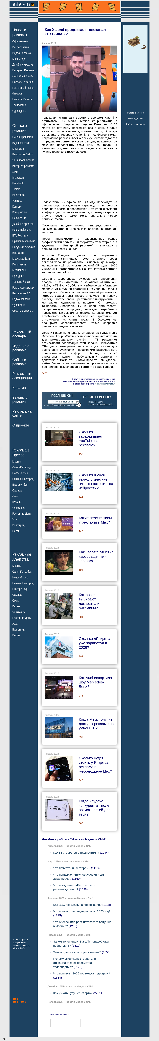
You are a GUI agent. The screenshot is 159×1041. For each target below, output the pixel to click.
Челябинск (18, 508)
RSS (15, 998)
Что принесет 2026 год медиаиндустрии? (81, 973)
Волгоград (18, 525)
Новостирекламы (19, 32)
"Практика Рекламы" (105, 384)
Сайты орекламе (19, 362)
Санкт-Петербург (22, 467)
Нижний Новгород (23, 479)
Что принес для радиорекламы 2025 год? (81, 911)
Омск (15, 496)
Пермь (16, 531)
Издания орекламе (20, 348)
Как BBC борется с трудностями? (76, 852)
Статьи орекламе (19, 128)
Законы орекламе (20, 399)
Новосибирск (20, 473)
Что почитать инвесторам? (71, 868)
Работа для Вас (135, 118)
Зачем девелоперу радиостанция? (77, 952)
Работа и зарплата (135, 124)
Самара (17, 490)
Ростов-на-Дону (21, 513)
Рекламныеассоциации (22, 376)
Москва (16, 461)
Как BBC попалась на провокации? (77, 904)
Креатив (19, 388)
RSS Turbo (19, 1001)
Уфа (14, 519)
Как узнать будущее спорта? (72, 993)
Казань (16, 502)
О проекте (20, 425)
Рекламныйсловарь (21, 334)
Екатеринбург (20, 484)
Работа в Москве (135, 113)
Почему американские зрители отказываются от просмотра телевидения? (74, 962)
